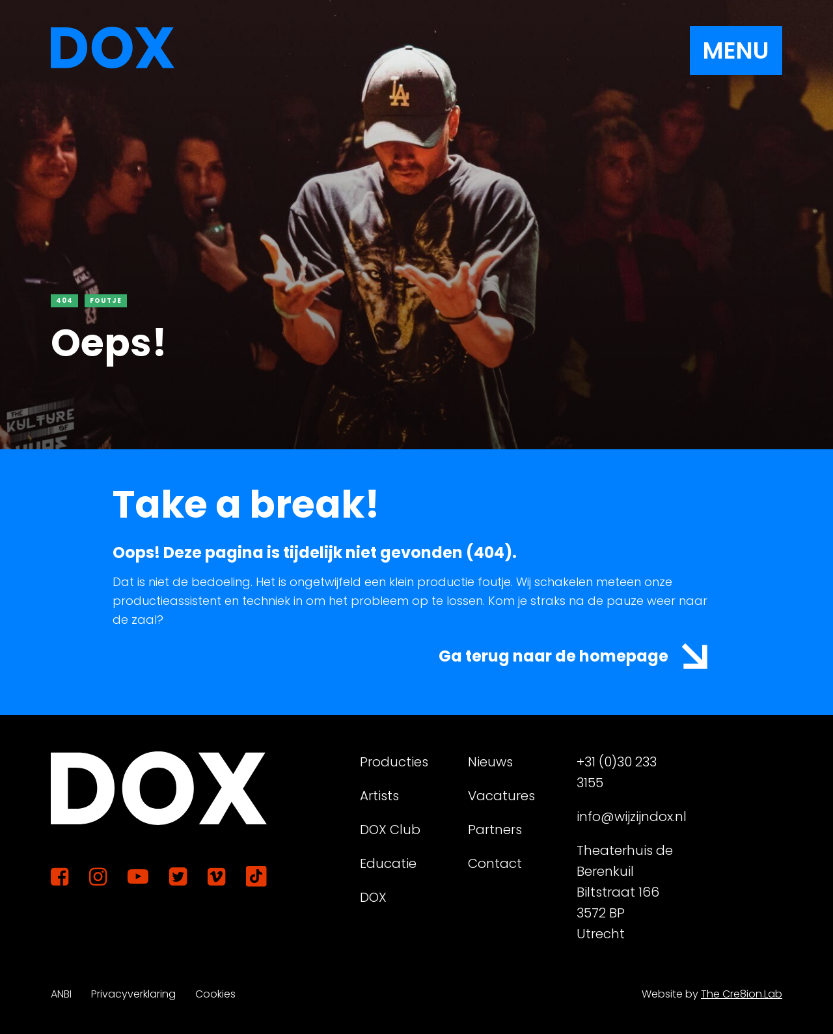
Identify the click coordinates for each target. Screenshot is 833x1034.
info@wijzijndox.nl (625, 816)
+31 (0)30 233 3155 (617, 772)
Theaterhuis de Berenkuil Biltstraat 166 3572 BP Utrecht (625, 892)
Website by (712, 993)
